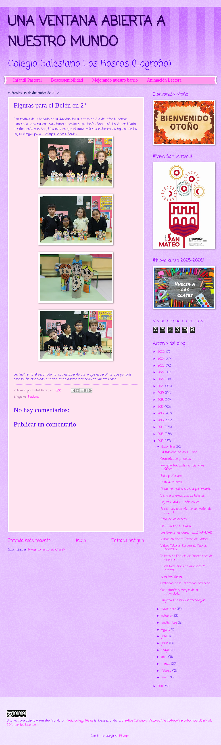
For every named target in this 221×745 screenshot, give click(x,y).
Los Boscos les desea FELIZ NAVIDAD (186, 532)
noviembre (169, 609)
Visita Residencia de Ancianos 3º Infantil (183, 568)
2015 (161, 420)
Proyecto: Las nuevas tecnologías (183, 600)
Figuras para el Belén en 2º (180, 502)
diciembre (168, 447)
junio (165, 643)
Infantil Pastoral (27, 80)
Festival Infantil (171, 482)
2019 (161, 393)
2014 (161, 427)
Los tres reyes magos (176, 526)
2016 (161, 413)
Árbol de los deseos (174, 519)
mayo (165, 650)
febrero (166, 671)
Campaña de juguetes (176, 459)
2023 (162, 365)
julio (164, 636)
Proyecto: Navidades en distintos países (182, 467)
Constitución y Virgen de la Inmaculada (179, 592)
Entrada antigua (127, 540)
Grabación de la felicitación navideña (185, 583)
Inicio (81, 540)
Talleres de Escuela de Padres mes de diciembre (187, 558)
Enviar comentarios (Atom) (46, 550)
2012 (161, 441)
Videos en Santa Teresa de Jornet (184, 539)
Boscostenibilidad (67, 80)
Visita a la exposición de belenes (183, 496)
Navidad (33, 397)
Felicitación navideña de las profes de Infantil (186, 511)
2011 (161, 686)
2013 (161, 434)
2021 (161, 379)
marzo (166, 664)
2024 (162, 359)
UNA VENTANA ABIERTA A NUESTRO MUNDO (86, 32)
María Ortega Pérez (79, 720)
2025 (162, 352)
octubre (167, 616)
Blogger (124, 736)
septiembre (169, 622)
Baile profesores (171, 476)
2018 (161, 400)
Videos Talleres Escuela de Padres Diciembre (184, 548)
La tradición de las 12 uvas (179, 452)
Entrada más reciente (29, 540)
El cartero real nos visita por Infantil (186, 489)
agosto (166, 629)
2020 (161, 386)
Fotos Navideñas (171, 576)
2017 (161, 407)
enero (165, 677)
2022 (162, 372)
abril (164, 657)
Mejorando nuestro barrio (115, 80)
